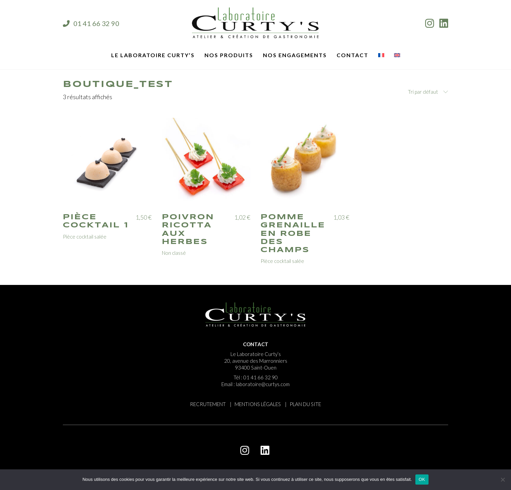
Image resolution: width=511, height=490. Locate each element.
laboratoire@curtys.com (263, 384)
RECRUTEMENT (208, 404)
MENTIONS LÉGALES (258, 404)
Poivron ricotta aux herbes (188, 230)
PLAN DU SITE (305, 404)
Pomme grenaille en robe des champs (293, 234)
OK (422, 479)
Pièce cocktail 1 (96, 221)
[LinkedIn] (265, 450)
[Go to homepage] (255, 23)
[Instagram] (244, 450)
